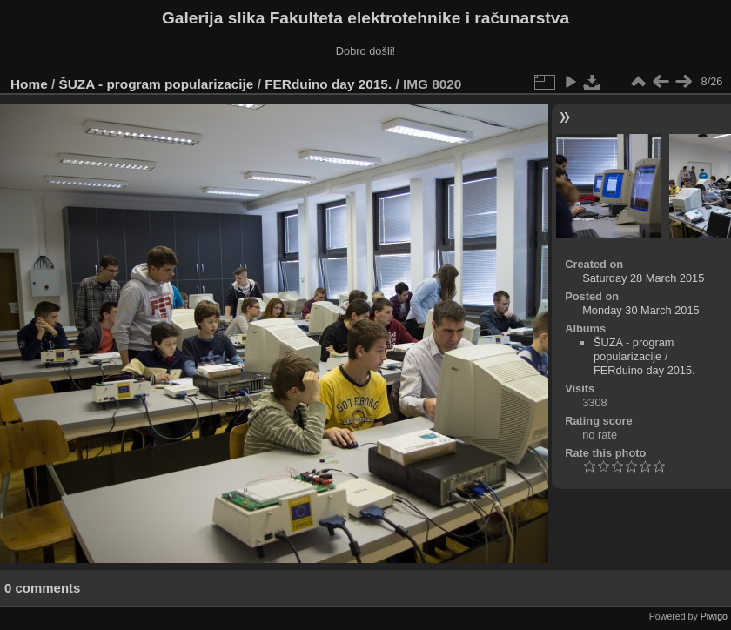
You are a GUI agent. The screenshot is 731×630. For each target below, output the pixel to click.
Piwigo (714, 616)
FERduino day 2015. (328, 84)
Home (29, 84)
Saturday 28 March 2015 (643, 278)
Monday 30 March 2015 (640, 310)
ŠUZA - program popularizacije (156, 84)
